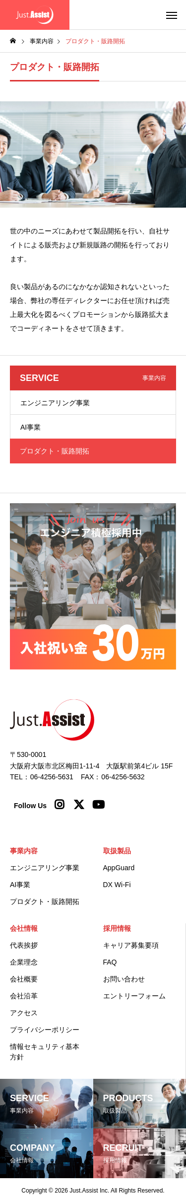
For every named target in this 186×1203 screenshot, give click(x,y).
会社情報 (24, 928)
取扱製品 (117, 851)
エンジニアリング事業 (55, 403)
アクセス (24, 1013)
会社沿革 (24, 996)
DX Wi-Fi (117, 885)
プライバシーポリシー (44, 1030)
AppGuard (119, 868)
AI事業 (30, 427)
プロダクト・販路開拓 (44, 901)
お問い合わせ (124, 979)
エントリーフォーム (134, 996)
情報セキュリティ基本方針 (44, 1052)
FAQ (110, 962)
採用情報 (117, 928)
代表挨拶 (24, 945)
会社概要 (24, 979)
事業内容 (24, 851)
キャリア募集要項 (131, 945)
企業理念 (24, 962)
